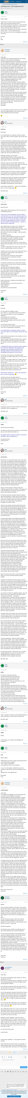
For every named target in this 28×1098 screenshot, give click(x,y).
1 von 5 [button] (9, 1052)
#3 (26, 126)
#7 (26, 422)
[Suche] (26, 1)
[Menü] (2, 1)
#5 (26, 303)
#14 (26, 902)
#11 (26, 730)
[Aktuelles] (23, 1)
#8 (26, 454)
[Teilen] (25, 16)
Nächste (15, 1052)
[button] (2, 1057)
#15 (26, 972)
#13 (26, 787)
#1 (26, 16)
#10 (26, 712)
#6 (26, 404)
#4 (26, 201)
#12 (26, 752)
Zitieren (25, 41)
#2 (26, 54)
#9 (26, 669)
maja (3, 8)
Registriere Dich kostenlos (11, 1085)
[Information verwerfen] (25, 1084)
